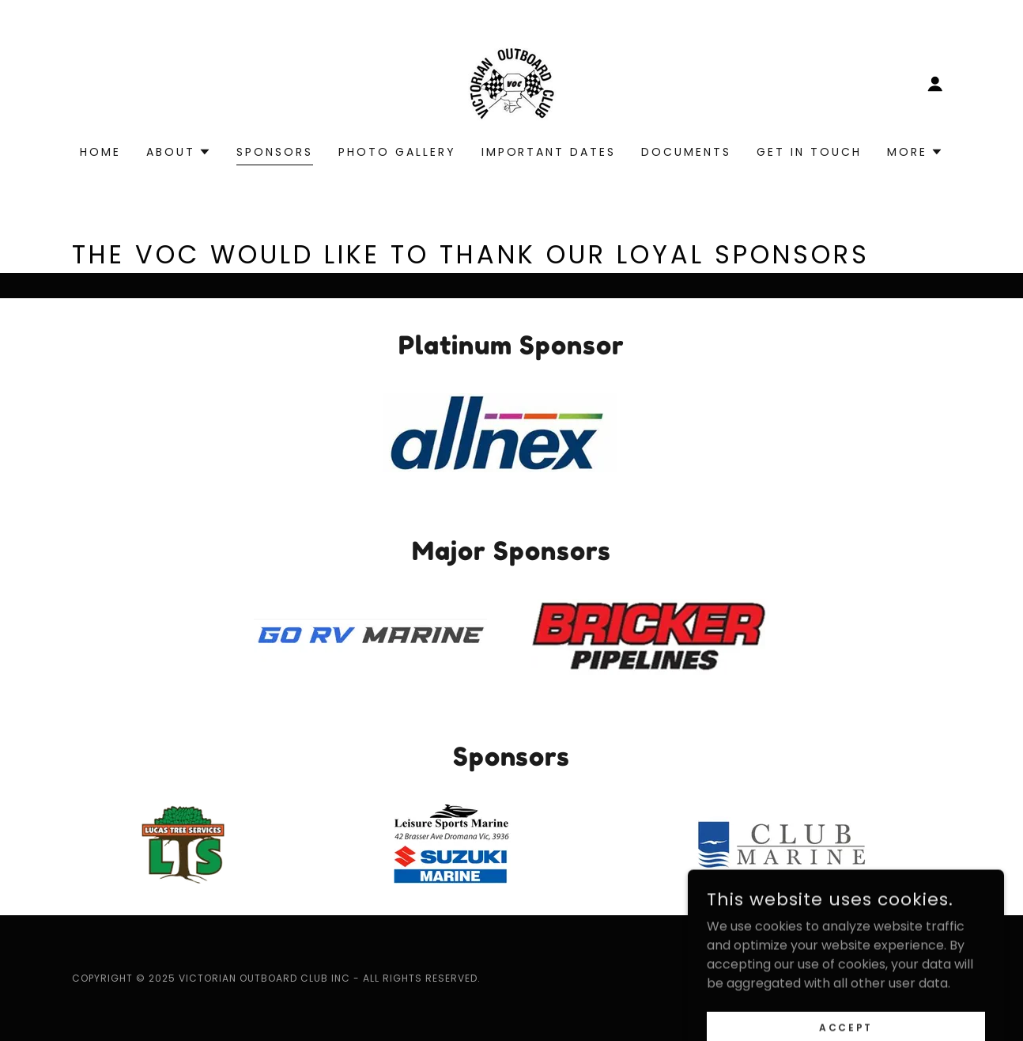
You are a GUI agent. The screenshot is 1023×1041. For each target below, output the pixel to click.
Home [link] (100, 152)
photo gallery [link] (397, 152)
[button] (935, 84)
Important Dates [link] (549, 152)
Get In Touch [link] (809, 152)
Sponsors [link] (274, 152)
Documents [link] (686, 152)
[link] (511, 83)
